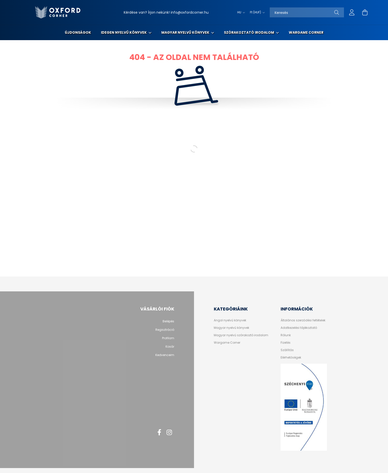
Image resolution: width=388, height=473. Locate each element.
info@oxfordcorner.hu (190, 12)
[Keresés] (307, 12)
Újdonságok (78, 32)
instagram (169, 432)
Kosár (170, 346)
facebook (159, 432)
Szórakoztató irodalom (249, 32)
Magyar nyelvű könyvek (185, 32)
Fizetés (286, 342)
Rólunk (286, 335)
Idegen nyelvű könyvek (124, 32)
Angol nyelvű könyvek (230, 320)
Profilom (168, 338)
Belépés (168, 321)
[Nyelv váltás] (240, 12)
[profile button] (352, 12)
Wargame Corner (306, 32)
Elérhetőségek (291, 357)
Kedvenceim (164, 355)
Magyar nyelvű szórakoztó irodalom (241, 335)
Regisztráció (164, 330)
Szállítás (287, 350)
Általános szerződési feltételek (303, 320)
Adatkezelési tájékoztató (299, 328)
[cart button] (365, 12)
